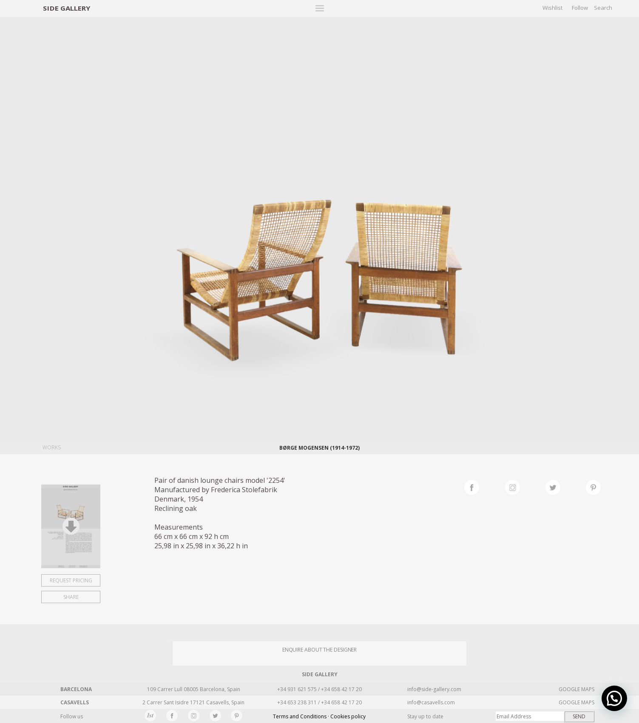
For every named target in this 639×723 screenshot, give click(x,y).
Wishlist (552, 7)
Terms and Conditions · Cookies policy (319, 716)
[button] (614, 698)
